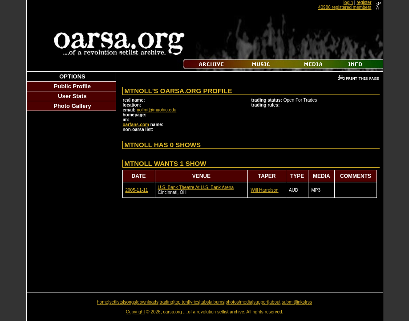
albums (217, 302)
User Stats (72, 96)
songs (130, 302)
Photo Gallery (72, 106)
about (274, 302)
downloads (147, 302)
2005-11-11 (137, 190)
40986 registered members (345, 7)
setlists (116, 302)
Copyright (135, 311)
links (300, 302)
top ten (181, 302)
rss (309, 302)
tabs (204, 302)
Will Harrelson (264, 190)
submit (288, 302)
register (363, 2)
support (260, 302)
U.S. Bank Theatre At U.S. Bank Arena (196, 187)
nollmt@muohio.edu (156, 109)
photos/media (239, 302)
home (102, 302)
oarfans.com (136, 124)
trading (167, 302)
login (348, 2)
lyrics (194, 302)
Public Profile (72, 86)
